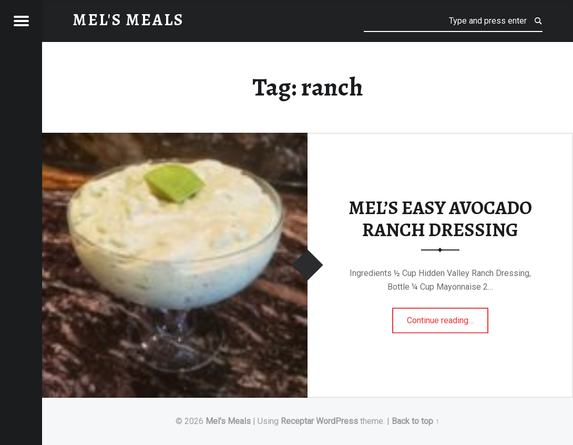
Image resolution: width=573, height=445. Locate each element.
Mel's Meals (228, 421)
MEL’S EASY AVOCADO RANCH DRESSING (440, 219)
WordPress (337, 421)
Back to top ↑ (415, 421)
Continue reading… (447, 317)
